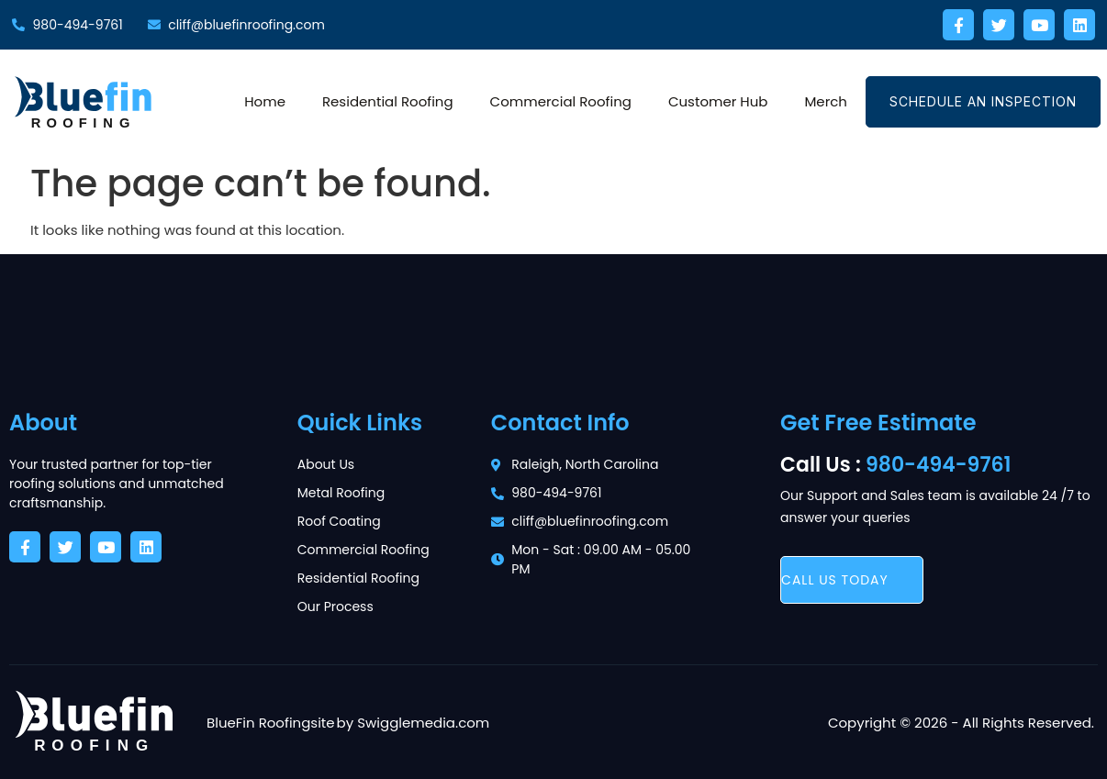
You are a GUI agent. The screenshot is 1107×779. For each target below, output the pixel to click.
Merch (825, 101)
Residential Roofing (387, 101)
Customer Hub (718, 101)
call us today (835, 580)
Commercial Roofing (561, 101)
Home (264, 101)
